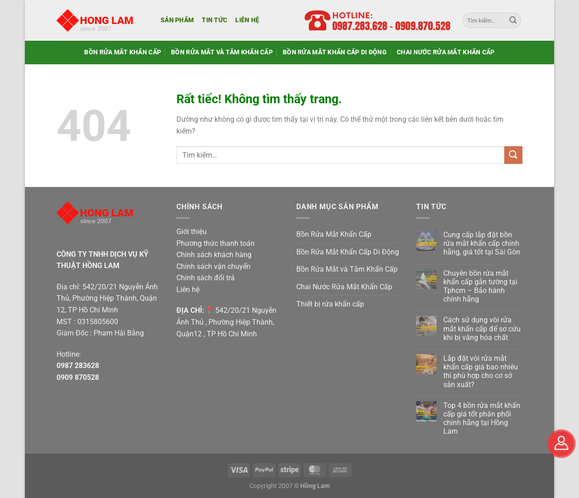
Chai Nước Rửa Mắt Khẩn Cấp (446, 52)
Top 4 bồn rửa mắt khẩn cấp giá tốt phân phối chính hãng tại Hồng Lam (481, 418)
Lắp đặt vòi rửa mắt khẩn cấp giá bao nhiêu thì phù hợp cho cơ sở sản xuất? (480, 371)
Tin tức (214, 20)
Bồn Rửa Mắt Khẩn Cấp (122, 52)
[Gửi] (513, 20)
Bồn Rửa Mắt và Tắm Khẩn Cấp (222, 52)
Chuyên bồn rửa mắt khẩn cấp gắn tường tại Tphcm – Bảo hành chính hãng (480, 286)
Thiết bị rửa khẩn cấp (330, 304)
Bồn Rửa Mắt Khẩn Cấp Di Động (335, 52)
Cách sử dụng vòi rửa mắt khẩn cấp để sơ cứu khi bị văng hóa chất (482, 328)
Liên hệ (247, 20)
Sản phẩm (177, 20)
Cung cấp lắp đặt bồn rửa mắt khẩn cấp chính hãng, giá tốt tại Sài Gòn (481, 243)
